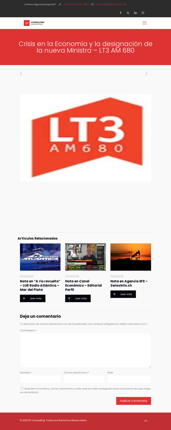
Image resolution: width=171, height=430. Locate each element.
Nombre (26, 372)
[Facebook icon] (121, 13)
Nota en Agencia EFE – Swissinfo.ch (129, 283)
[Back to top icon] (147, 421)
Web (110, 372)
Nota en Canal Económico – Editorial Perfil (83, 285)
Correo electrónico (76, 372)
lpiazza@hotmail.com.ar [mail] (111, 4)
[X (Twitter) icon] (129, 13)
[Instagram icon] (144, 13)
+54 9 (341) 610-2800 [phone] (76, 4)
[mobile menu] (145, 23)
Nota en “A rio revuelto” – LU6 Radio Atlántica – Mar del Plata (40, 285)
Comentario (28, 330)
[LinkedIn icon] (136, 13)
